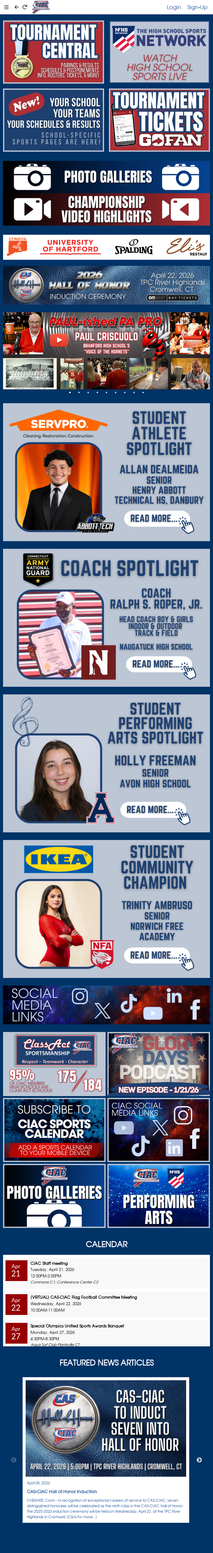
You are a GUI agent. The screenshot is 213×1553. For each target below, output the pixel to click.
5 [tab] (106, 392)
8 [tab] (134, 392)
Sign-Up (197, 7)
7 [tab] (125, 392)
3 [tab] (88, 392)
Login (174, 7)
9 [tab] (143, 392)
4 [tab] (97, 392)
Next (199, 1460)
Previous (14, 1460)
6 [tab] (116, 392)
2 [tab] (79, 392)
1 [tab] (70, 392)
